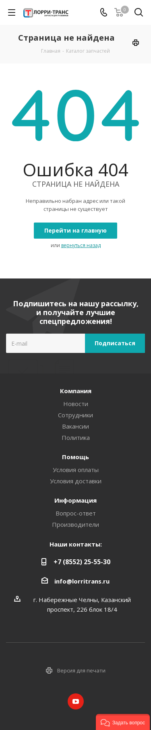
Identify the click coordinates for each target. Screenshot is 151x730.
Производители (75, 524)
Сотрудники (75, 415)
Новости (75, 404)
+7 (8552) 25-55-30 (82, 561)
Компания (75, 391)
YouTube (76, 701)
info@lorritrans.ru (82, 581)
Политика (76, 437)
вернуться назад (81, 245)
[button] (123, 722)
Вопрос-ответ (76, 513)
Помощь (75, 457)
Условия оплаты (76, 470)
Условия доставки (75, 481)
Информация (75, 500)
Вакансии (75, 426)
